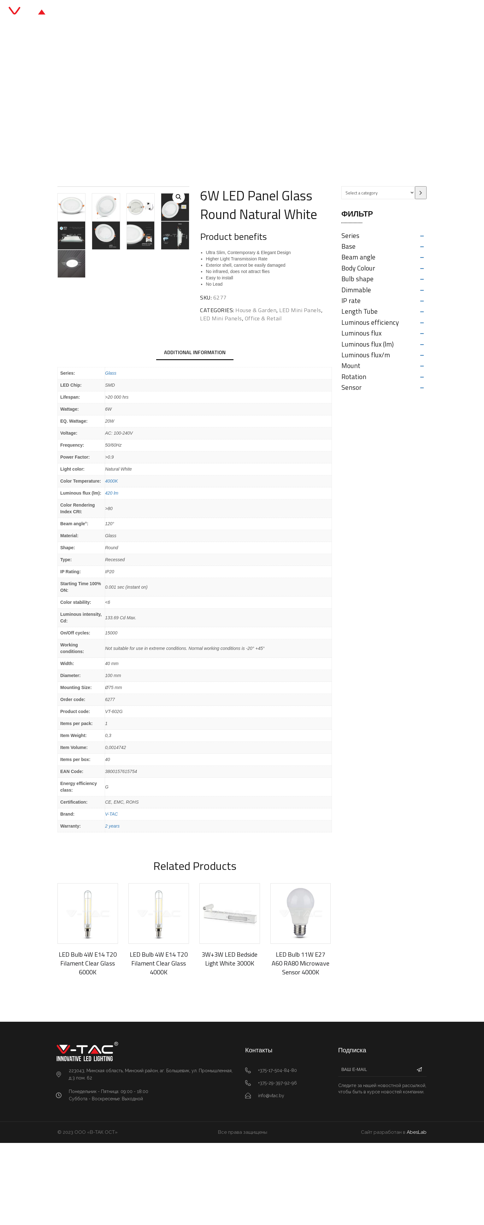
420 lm (111, 574)
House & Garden (255, 310)
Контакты (314, 12)
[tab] (194, 434)
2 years (112, 907)
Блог (257, 12)
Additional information (195, 434)
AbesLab (417, 1214)
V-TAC (111, 895)
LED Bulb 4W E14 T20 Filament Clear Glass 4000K (159, 1045)
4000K (111, 562)
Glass (110, 454)
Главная (168, 12)
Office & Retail (187, 105)
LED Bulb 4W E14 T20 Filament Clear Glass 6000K (88, 1045)
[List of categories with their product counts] (378, 192)
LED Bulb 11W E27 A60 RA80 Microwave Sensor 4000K (300, 1045)
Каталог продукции (215, 12)
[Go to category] (421, 192)
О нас (282, 12)
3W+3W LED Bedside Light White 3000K (229, 1040)
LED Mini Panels (229, 105)
